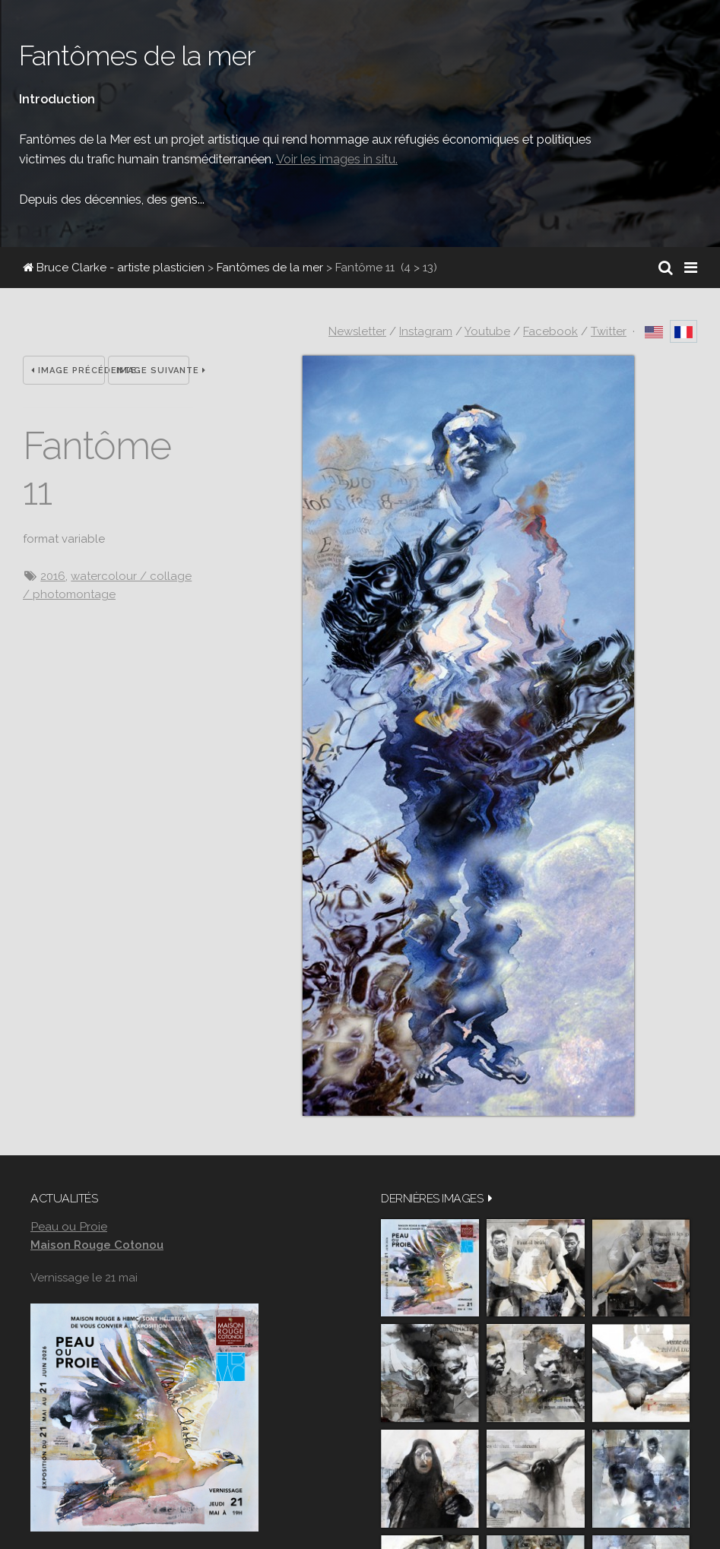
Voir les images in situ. (337, 158)
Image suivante (153, 370)
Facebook (550, 331)
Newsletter (357, 331)
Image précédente (68, 370)
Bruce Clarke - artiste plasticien (114, 267)
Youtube (487, 331)
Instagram (425, 331)
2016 (52, 576)
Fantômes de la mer (270, 267)
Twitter (608, 331)
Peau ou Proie (68, 1226)
